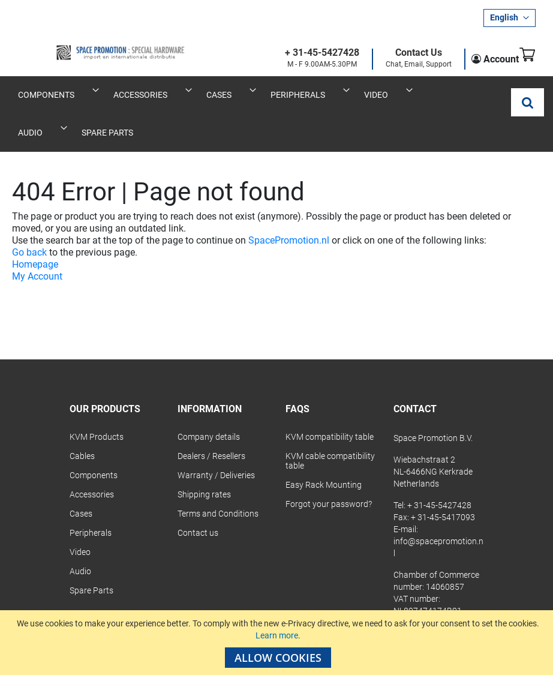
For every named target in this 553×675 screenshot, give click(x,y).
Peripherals (91, 495)
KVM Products (97, 399)
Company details (209, 399)
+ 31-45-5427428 (303, 53)
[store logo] (84, 43)
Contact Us (400, 53)
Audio (80, 534)
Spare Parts (91, 553)
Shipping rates (204, 457)
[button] (509, 18)
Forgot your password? (328, 467)
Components (94, 438)
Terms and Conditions (218, 476)
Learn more (277, 635)
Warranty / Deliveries (216, 438)
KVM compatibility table (329, 399)
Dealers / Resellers (211, 419)
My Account (37, 239)
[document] (278, 642)
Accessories (92, 457)
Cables (82, 419)
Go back (29, 215)
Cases (81, 476)
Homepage (35, 227)
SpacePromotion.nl (288, 203)
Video (80, 515)
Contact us (198, 495)
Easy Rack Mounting (323, 447)
